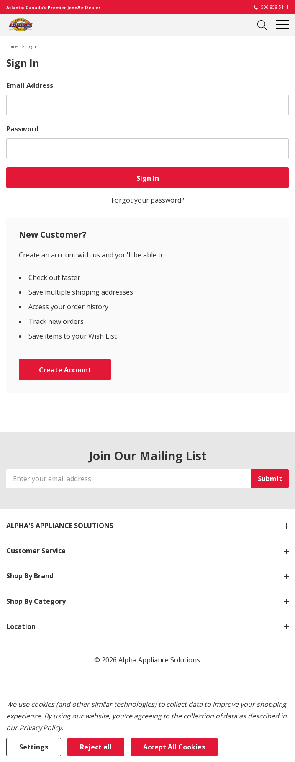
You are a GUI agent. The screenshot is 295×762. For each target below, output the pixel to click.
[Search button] (262, 25)
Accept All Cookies (174, 747)
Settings (33, 747)
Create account (65, 370)
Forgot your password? (147, 200)
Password (22, 128)
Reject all (96, 747)
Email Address (29, 85)
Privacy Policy (40, 727)
